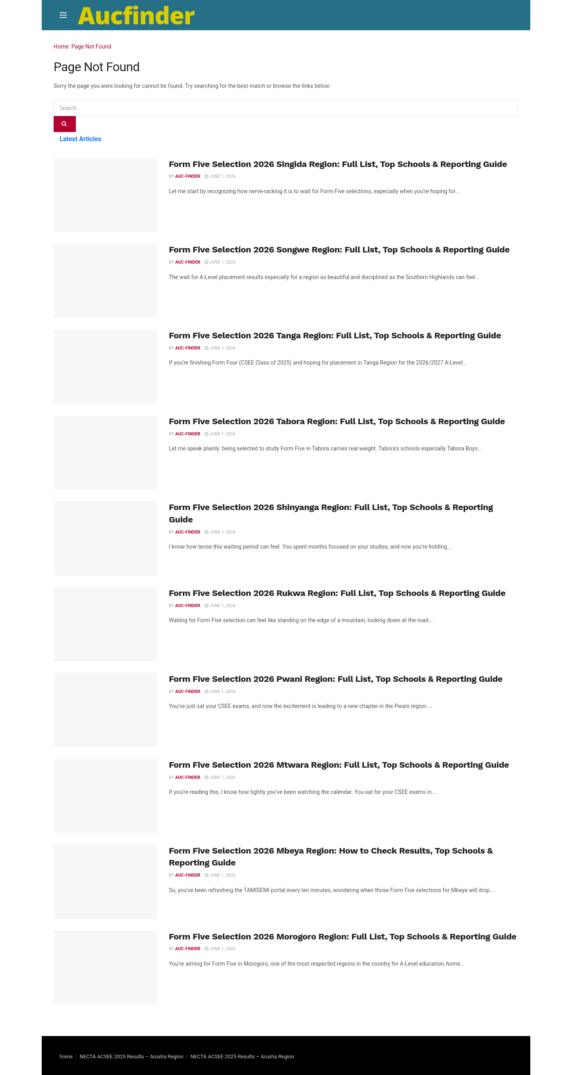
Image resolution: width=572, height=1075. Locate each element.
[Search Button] (65, 124)
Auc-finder (187, 176)
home (66, 1056)
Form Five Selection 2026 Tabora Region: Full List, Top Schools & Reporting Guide (337, 421)
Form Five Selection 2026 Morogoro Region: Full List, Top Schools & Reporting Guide (342, 936)
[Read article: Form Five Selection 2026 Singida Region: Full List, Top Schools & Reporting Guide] (105, 195)
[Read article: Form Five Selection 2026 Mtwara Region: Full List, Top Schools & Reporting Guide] (105, 796)
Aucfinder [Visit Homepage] (136, 15)
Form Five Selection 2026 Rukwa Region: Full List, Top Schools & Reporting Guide (337, 593)
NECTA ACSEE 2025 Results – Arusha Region (132, 1056)
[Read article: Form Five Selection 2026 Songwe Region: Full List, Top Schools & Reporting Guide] (105, 281)
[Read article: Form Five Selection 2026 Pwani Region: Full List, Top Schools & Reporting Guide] (105, 710)
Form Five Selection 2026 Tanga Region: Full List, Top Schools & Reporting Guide (335, 335)
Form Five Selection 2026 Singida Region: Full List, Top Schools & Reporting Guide (338, 164)
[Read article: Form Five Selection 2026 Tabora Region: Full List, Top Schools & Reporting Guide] (105, 452)
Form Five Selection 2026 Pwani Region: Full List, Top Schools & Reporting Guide (335, 679)
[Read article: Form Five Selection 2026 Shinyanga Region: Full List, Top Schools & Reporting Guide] (105, 538)
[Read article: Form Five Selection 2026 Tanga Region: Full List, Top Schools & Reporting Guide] (105, 367)
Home (61, 46)
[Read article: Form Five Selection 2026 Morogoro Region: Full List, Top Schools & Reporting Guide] (105, 968)
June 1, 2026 (220, 176)
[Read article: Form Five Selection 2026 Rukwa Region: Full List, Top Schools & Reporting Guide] (105, 624)
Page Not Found (91, 46)
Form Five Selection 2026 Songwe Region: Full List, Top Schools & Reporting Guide (339, 249)
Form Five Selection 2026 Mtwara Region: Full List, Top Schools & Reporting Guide (339, 765)
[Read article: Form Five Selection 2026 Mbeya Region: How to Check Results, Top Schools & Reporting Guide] (105, 882)
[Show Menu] (63, 15)
